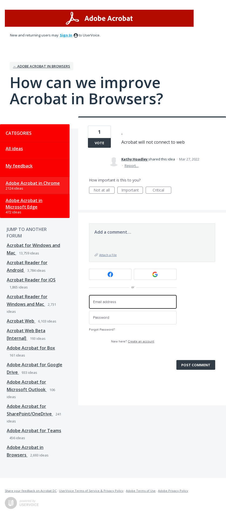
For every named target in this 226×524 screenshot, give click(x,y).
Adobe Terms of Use (141, 491)
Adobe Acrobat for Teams (34, 431)
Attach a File (108, 255)
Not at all (104, 190)
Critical (162, 190)
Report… (132, 165)
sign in (66, 35)
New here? (132, 342)
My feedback (19, 166)
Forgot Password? (102, 330)
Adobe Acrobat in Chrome (33, 183)
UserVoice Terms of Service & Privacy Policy (91, 491)
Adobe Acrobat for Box (31, 348)
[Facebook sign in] (110, 274)
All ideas (14, 149)
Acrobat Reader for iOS (31, 280)
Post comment (195, 364)
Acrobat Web (21, 321)
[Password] (133, 318)
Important (132, 190)
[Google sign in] (155, 274)
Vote (99, 142)
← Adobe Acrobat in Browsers (41, 66)
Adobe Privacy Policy (173, 491)
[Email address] (133, 302)
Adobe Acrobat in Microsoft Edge (24, 203)
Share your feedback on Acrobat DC (31, 491)
